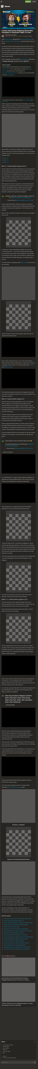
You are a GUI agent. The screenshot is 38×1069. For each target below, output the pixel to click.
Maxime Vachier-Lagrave (26, 39)
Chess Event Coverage (27, 36)
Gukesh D (32, 365)
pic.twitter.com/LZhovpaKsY (11, 445)
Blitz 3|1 (6, 160)
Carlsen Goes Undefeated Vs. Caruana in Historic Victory (18, 922)
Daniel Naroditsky (27, 100)
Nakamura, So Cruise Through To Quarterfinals (16, 929)
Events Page (10, 75)
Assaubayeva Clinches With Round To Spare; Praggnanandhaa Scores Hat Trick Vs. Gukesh (15, 979)
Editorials (5, 1049)
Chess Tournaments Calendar (9, 1057)
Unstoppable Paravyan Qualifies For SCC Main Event (17, 947)
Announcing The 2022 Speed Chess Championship (17, 949)
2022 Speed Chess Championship (12, 41)
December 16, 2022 (29, 200)
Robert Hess (5, 101)
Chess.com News (6, 1051)
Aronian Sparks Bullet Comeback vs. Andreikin (15, 935)
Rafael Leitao (23, 262)
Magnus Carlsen (8, 39)
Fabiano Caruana (8, 367)
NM (6, 34)
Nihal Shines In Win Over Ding (11, 927)
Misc (4, 1053)
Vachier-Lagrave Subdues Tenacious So (14, 920)
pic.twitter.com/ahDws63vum (24, 197)
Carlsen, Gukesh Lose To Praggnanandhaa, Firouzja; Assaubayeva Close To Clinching (17, 1004)
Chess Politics (6, 1048)
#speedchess (14, 197)
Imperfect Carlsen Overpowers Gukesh (14, 933)
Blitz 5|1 (6, 158)
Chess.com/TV (6, 69)
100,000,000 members (15, 787)
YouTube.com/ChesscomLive (9, 73)
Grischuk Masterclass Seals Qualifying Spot (15, 945)
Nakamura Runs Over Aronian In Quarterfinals (16, 924)
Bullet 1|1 (6, 162)
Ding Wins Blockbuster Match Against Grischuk (16, 939)
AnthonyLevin (10, 35)
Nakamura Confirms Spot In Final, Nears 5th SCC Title (17, 918)
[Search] (18, 1062)
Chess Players (6, 1046)
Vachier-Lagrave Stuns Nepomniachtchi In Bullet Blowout (18, 937)
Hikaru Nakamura (24, 59)
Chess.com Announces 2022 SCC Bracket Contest (16, 943)
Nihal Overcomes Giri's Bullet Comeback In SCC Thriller (18, 931)
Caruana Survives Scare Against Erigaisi (14, 941)
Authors (4, 1056)
